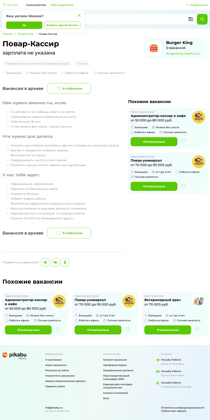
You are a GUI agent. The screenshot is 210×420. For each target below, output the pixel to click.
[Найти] (202, 19)
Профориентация (115, 365)
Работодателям (62, 5)
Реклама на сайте (57, 370)
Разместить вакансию (60, 375)
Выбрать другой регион (62, 25)
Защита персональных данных (65, 381)
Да (24, 25)
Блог (106, 398)
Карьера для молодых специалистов (117, 386)
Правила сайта (55, 386)
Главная (7, 33)
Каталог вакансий (115, 359)
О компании (53, 359)
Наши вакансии (55, 365)
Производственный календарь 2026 (116, 377)
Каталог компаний (115, 392)
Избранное (197, 5)
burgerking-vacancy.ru (183, 53)
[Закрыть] (79, 15)
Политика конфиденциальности (182, 407)
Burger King (25, 33)
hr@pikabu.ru (54, 407)
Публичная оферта (173, 410)
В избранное (69, 88)
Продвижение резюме (118, 370)
